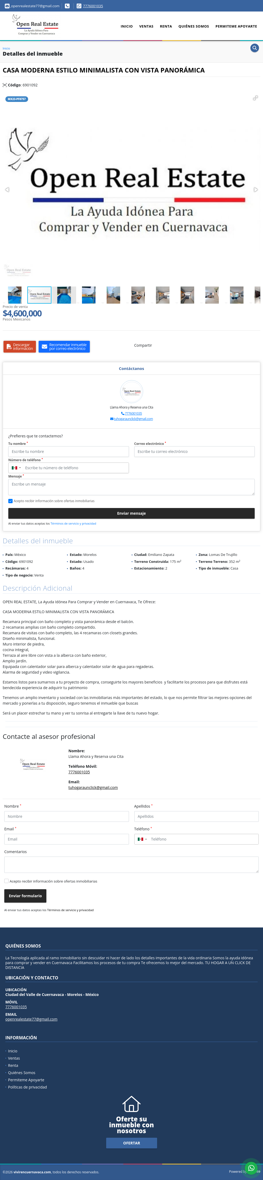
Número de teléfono (25, 460)
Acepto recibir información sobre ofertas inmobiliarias (53, 881)
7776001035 (93, 5)
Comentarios (15, 851)
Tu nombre (18, 443)
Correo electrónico (150, 443)
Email (10, 828)
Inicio (127, 26)
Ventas (146, 26)
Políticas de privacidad (27, 1087)
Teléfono (143, 828)
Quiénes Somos (194, 26)
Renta (166, 26)
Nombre (12, 806)
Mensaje (16, 476)
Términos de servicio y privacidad (73, 523)
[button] (255, 98)
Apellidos (143, 806)
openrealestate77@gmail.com (31, 1019)
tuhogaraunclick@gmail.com (133, 419)
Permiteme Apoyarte (236, 26)
